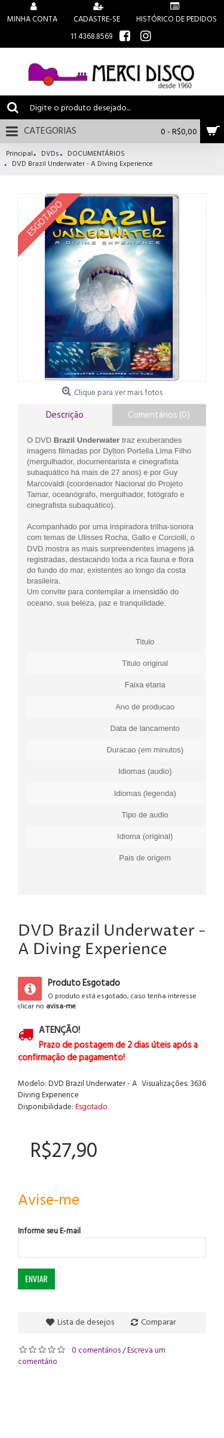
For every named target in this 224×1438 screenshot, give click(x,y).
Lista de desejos (85, 1322)
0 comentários (96, 1350)
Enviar (36, 1278)
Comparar (158, 1322)
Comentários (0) (159, 415)
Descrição (65, 415)
